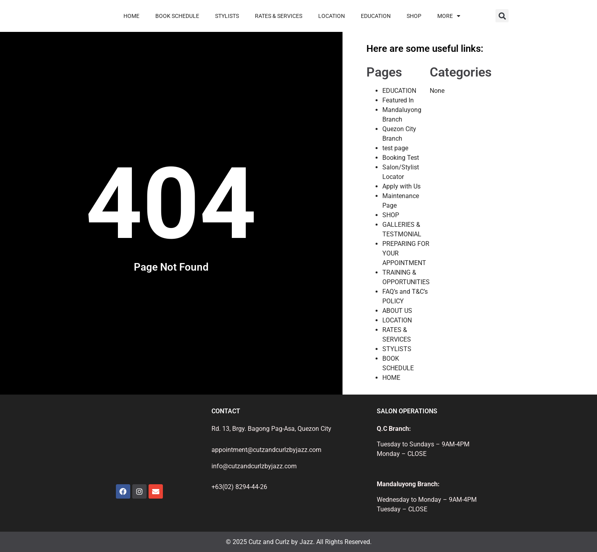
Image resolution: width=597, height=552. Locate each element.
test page (395, 148)
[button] (502, 15)
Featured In (398, 100)
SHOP (414, 16)
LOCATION (331, 16)
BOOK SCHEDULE (177, 16)
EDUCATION (376, 16)
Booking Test (400, 157)
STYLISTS (227, 16)
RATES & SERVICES (278, 16)
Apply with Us (401, 186)
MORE (448, 16)
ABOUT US (397, 310)
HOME (131, 16)
